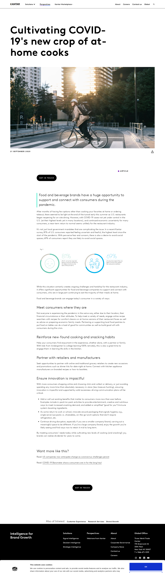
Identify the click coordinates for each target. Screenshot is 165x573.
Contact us (137, 4)
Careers (126, 4)
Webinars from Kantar (96, 539)
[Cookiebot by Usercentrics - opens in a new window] (15, 568)
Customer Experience (76, 522)
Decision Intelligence (71, 543)
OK (146, 555)
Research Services (96, 522)
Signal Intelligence (71, 539)
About (117, 4)
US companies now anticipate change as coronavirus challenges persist (76, 457)
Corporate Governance (120, 543)
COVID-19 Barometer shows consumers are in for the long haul (72, 463)
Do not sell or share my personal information (146, 564)
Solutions (29, 4)
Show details (35, 568)
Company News (117, 547)
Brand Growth (112, 522)
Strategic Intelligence (72, 547)
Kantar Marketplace (63, 4)
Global (147, 4)
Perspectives (45, 4)
